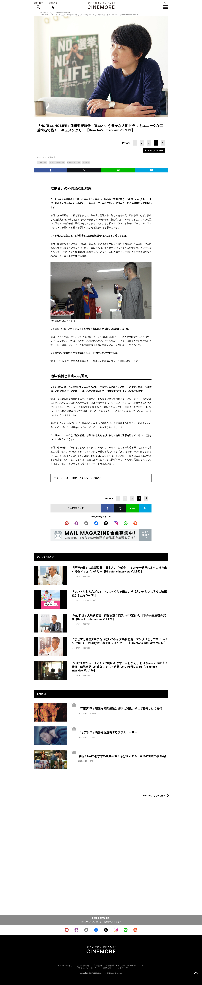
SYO (91, 761)
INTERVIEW (42, 162)
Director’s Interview (57, 162)
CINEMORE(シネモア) (44, 13)
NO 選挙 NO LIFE (73, 162)
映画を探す (38, 5)
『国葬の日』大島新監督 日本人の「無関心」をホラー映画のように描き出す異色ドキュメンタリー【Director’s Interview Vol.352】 (119, 569)
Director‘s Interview (63, 13)
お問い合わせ (83, 965)
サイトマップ (122, 968)
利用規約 (98, 965)
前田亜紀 (86, 162)
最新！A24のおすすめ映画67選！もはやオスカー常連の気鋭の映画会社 (123, 756)
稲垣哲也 (51, 157)
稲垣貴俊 (93, 714)
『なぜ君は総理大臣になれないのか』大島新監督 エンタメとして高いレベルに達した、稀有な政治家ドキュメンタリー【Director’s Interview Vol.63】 (119, 641)
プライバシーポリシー (88, 968)
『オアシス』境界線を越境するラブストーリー (107, 732)
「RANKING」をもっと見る (153, 795)
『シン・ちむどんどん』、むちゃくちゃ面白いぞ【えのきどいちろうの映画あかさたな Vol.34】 (119, 593)
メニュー (165, 5)
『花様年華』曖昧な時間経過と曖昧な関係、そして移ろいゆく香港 (120, 708)
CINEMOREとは (65, 965)
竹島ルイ (93, 737)
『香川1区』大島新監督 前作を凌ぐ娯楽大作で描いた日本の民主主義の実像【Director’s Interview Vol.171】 (119, 617)
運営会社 (107, 968)
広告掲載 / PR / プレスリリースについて (125, 965)
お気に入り (53, 5)
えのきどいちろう (90, 600)
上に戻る (196, 973)
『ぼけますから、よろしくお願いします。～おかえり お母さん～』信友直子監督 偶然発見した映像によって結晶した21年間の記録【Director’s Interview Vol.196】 (120, 666)
